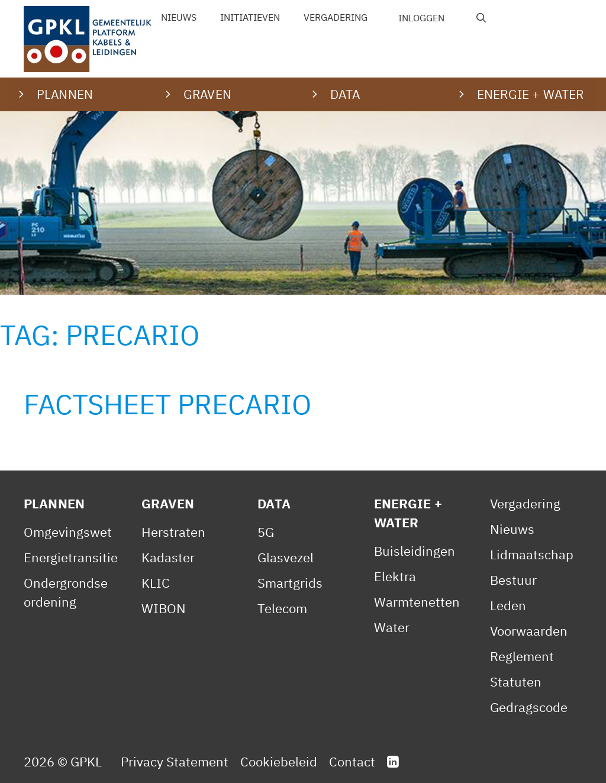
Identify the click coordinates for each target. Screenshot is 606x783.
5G (265, 531)
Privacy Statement (174, 761)
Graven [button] (207, 94)
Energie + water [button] (530, 94)
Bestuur (513, 579)
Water (392, 627)
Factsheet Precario (167, 404)
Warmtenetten (417, 601)
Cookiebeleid (278, 761)
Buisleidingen (414, 550)
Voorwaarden (529, 630)
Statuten (515, 681)
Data (274, 503)
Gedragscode (529, 707)
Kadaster (168, 557)
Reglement (522, 656)
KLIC (155, 582)
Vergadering (336, 17)
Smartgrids (290, 582)
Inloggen (421, 18)
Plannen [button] (65, 94)
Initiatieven (250, 17)
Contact (352, 761)
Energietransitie (71, 557)
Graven (167, 503)
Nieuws (178, 17)
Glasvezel (285, 557)
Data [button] (345, 94)
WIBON (163, 608)
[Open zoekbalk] (481, 18)
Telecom (282, 608)
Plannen (54, 503)
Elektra (395, 576)
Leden (508, 605)
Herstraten (173, 531)
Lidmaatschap (531, 554)
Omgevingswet (68, 531)
